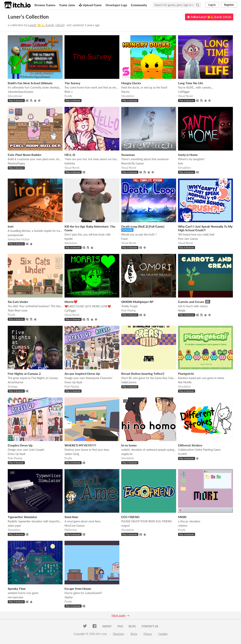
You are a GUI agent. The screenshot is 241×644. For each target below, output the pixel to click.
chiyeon (182, 525)
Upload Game (90, 5)
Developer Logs (116, 5)
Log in (212, 4)
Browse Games (44, 5)
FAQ (120, 626)
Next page (118, 615)
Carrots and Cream (191, 302)
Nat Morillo (185, 382)
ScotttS (182, 454)
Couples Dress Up (20, 445)
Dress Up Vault (73, 382)
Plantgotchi (186, 373)
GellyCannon (128, 382)
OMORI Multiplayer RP (137, 302)
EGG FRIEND (130, 517)
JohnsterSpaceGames (20, 91)
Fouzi (124, 238)
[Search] (197, 5)
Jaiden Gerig (72, 454)
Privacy (148, 633)
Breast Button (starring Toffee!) (142, 373)
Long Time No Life (190, 83)
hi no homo (129, 445)
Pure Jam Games (188, 238)
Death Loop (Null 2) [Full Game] (142, 226)
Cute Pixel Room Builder (24, 154)
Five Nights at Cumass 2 (24, 373)
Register (229, 4)
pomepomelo (15, 235)
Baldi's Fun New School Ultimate (30, 83)
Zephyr (69, 597)
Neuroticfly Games (132, 163)
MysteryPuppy (16, 163)
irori (10, 226)
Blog (132, 626)
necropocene (15, 597)
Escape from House (78, 588)
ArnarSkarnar (15, 382)
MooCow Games (74, 525)
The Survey (72, 83)
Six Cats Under (18, 302)
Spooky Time (17, 588)
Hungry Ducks (131, 83)
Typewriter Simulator (22, 517)
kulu (180, 163)
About (107, 626)
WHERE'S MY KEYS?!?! (80, 445)
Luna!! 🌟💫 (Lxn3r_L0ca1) (46, 25)
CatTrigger (184, 91)
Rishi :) (68, 91)
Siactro (125, 91)
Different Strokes (190, 445)
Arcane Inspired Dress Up (82, 373)
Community (139, 5)
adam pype (14, 525)
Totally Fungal (129, 306)
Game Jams (67, 5)
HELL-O (70, 154)
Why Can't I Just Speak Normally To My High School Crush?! (205, 228)
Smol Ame (71, 517)
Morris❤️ (71, 302)
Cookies (163, 633)
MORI (182, 517)
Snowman (128, 154)
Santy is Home (188, 154)
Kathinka (70, 163)
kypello (69, 238)
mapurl (125, 525)
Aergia (181, 310)
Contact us (150, 626)
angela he (127, 454)
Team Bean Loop (17, 310)
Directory (118, 633)
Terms (133, 633)
